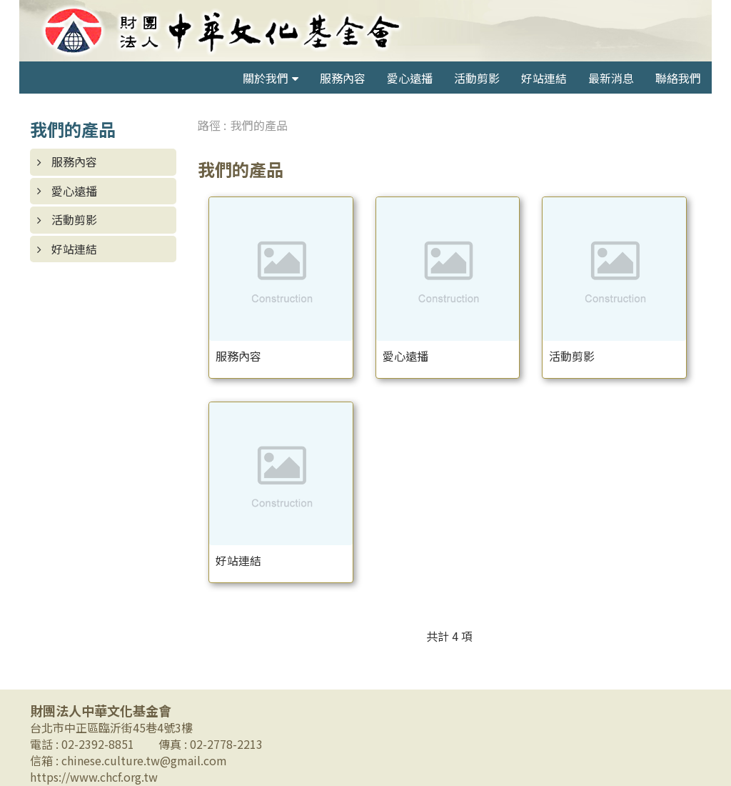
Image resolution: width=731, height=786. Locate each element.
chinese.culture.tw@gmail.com (144, 760)
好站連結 (544, 77)
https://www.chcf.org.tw (94, 776)
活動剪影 (477, 77)
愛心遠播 (410, 77)
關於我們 (265, 77)
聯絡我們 (678, 77)
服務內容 (343, 77)
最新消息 (611, 77)
